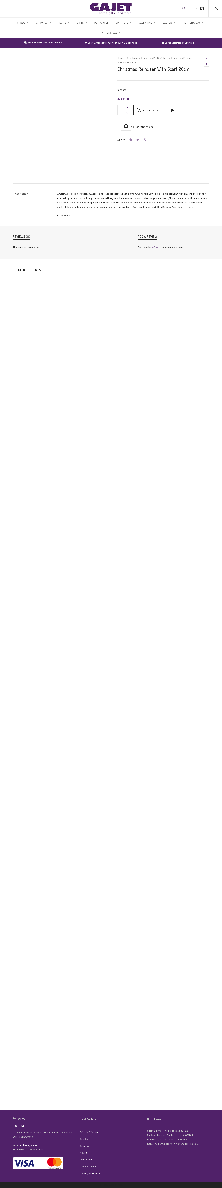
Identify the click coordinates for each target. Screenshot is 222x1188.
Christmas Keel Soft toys (154, 58)
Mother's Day (193, 22)
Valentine (147, 22)
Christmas (132, 58)
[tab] (32, 193)
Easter (169, 22)
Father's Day (111, 32)
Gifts (82, 22)
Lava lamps (86, 1159)
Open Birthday (88, 1166)
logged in (156, 247)
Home (120, 58)
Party (64, 22)
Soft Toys (124, 22)
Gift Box (84, 1139)
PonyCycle (101, 22)
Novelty (84, 1152)
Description (21, 194)
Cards (23, 22)
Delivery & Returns (90, 1173)
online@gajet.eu (29, 1145)
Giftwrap (44, 22)
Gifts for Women (89, 1132)
